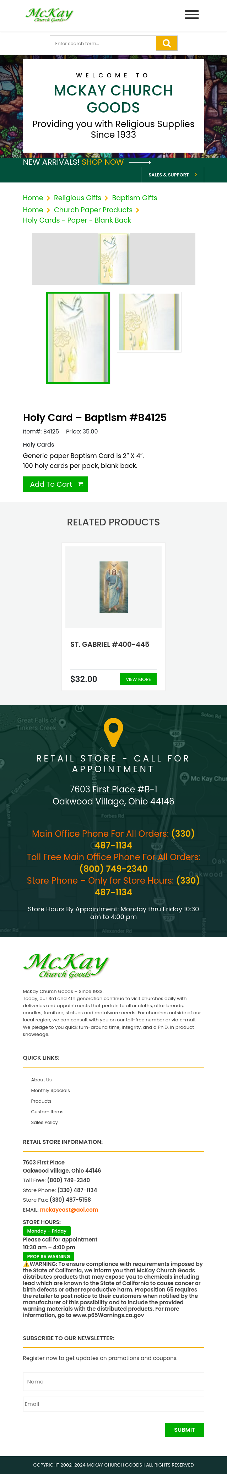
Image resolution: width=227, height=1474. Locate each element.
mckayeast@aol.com (69, 1209)
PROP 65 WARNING (48, 1256)
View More (138, 679)
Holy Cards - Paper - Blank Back (77, 220)
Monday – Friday (47, 1231)
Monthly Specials (50, 1090)
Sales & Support (168, 174)
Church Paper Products (93, 210)
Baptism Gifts (134, 198)
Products (41, 1101)
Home (33, 198)
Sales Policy (44, 1122)
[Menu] (191, 16)
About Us (41, 1079)
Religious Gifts (77, 198)
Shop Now (116, 162)
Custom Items (47, 1111)
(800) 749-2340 (113, 869)
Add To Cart (51, 484)
